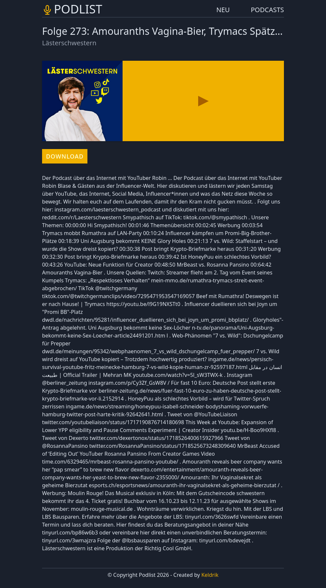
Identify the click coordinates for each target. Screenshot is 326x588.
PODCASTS (267, 9)
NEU (223, 9)
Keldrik (210, 574)
